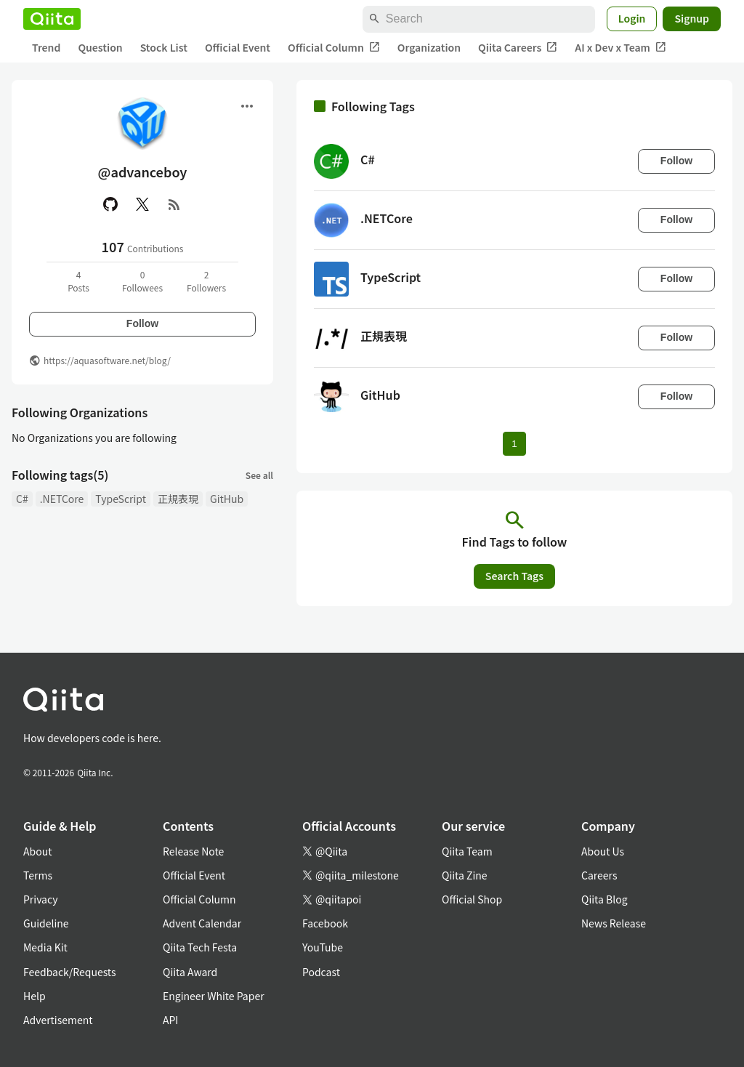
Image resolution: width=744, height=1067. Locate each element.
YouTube (322, 947)
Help (34, 996)
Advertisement (58, 1019)
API (170, 1019)
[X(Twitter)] (142, 204)
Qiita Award (190, 972)
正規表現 (178, 498)
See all (259, 475)
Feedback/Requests (69, 972)
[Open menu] (247, 106)
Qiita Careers (517, 47)
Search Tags (514, 575)
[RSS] (174, 204)
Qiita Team (467, 851)
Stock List (163, 47)
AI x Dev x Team (620, 47)
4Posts (78, 281)
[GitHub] (110, 204)
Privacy (40, 899)
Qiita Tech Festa (200, 947)
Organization (429, 47)
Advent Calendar (202, 923)
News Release (613, 923)
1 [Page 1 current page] (514, 443)
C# (22, 498)
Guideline (46, 923)
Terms (37, 875)
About (37, 851)
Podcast (321, 972)
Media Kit (45, 947)
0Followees (142, 281)
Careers (599, 875)
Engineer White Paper (213, 996)
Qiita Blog (604, 899)
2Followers (206, 281)
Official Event (237, 47)
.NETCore (62, 498)
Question (100, 47)
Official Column (334, 47)
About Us (602, 851)
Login (632, 18)
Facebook (325, 923)
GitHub (226, 498)
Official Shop (472, 899)
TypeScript (120, 498)
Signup (691, 18)
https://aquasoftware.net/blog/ (107, 360)
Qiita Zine (465, 875)
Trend (46, 47)
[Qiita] (52, 19)
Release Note (193, 851)
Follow (142, 323)
